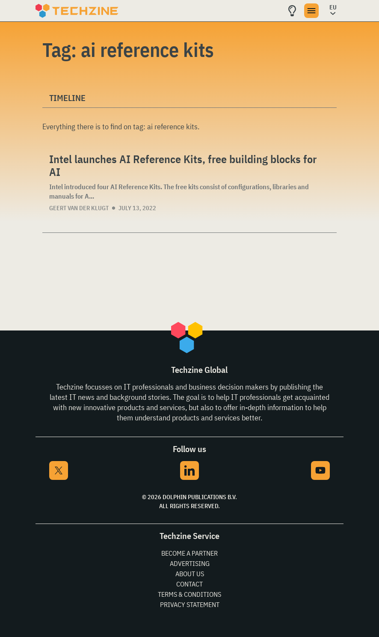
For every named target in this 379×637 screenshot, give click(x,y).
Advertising (190, 563)
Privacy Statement (189, 604)
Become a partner (189, 553)
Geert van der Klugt (79, 208)
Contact (189, 584)
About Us (189, 573)
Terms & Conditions (189, 594)
